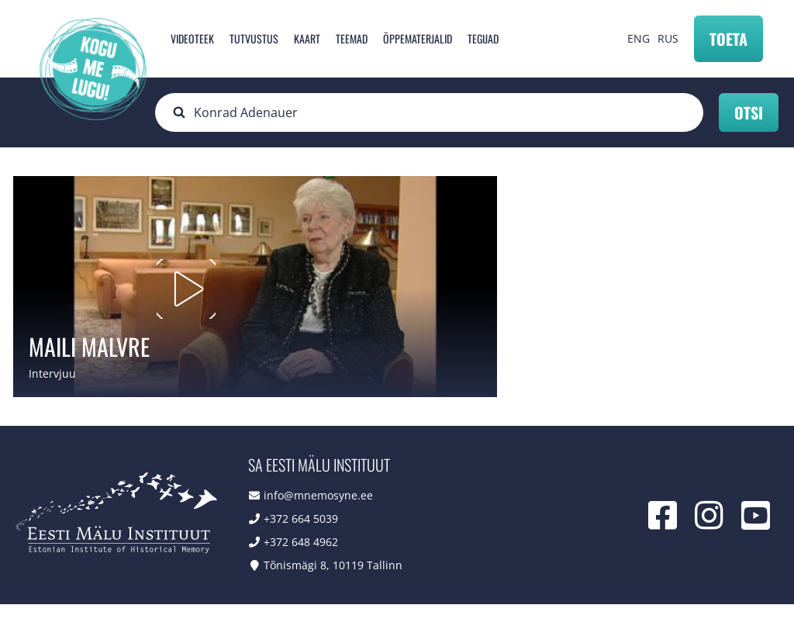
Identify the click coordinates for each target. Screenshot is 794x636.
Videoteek (192, 38)
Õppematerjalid (417, 38)
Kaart (307, 38)
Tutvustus (254, 38)
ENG (638, 38)
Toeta (728, 38)
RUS (668, 38)
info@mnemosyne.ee (318, 527)
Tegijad (483, 38)
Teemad (352, 38)
